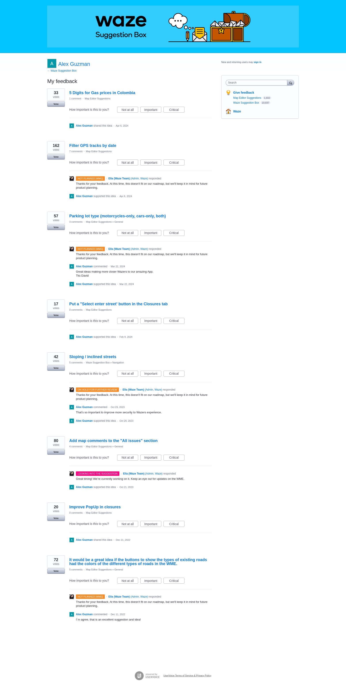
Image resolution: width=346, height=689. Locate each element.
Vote (55, 104)
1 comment (75, 98)
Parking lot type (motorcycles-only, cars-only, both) (117, 216)
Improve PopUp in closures (95, 507)
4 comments (76, 446)
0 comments (76, 309)
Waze (237, 111)
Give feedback (243, 92)
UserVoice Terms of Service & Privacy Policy (187, 675)
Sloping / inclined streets (92, 357)
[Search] (290, 82)
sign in (257, 62)
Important (152, 110)
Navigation (118, 362)
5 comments (76, 362)
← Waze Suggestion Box (62, 70)
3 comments (76, 221)
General (118, 221)
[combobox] (257, 82)
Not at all (130, 110)
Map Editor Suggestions (98, 98)
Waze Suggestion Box (98, 362)
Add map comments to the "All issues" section (113, 440)
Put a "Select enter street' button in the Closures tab (118, 304)
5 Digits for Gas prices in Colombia (102, 93)
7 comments (76, 151)
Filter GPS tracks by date (92, 145)
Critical (176, 110)
